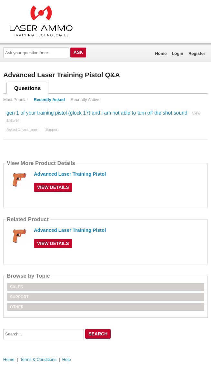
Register (196, 53)
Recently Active (85, 99)
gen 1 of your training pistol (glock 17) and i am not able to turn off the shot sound (96, 113)
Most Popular (15, 99)
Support (51, 129)
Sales (16, 287)
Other (17, 307)
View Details (53, 187)
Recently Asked (49, 99)
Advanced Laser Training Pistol (70, 174)
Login (177, 53)
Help (66, 359)
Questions (27, 88)
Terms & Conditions (38, 359)
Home (160, 53)
